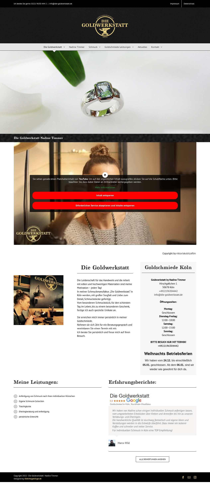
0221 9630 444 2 (39, 3)
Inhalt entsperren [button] (105, 195)
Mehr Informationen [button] (105, 187)
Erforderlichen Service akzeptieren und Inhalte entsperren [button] (105, 205)
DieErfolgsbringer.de (33, 478)
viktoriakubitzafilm (186, 253)
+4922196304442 (168, 291)
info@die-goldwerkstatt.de (60, 3)
